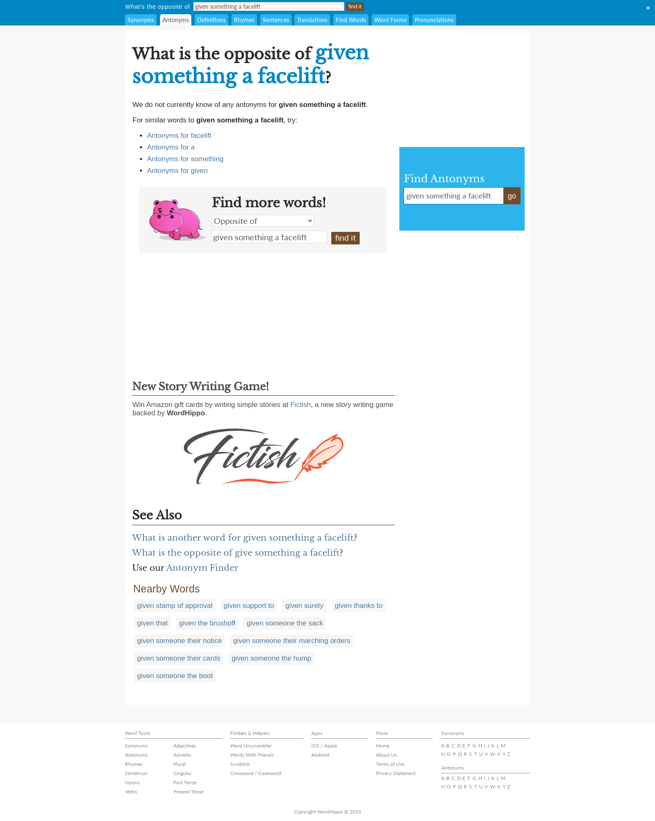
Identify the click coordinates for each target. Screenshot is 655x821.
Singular (182, 773)
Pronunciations (434, 19)
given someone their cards (178, 658)
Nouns (132, 782)
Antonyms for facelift (179, 136)
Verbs (131, 791)
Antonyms (175, 19)
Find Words (351, 19)
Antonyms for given (177, 171)
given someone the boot (175, 676)
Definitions (211, 19)
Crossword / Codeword (255, 773)
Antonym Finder (202, 568)
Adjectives (184, 745)
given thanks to (358, 606)
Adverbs (182, 755)
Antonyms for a (171, 147)
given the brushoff (207, 623)
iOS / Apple (324, 745)
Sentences (276, 19)
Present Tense (188, 791)
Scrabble (239, 764)
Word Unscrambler (251, 745)
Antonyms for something (185, 159)
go (512, 196)
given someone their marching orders (291, 641)
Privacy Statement (396, 773)
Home (382, 745)
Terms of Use (390, 764)
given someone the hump (271, 658)
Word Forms (390, 19)
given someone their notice (179, 641)
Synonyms (140, 19)
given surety (304, 606)
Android (320, 755)
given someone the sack (284, 623)
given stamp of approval (175, 606)
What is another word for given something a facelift (243, 538)
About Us (386, 755)
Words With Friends (252, 755)
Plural (179, 764)
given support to (248, 606)
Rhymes (244, 19)
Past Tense (184, 782)
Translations (312, 19)
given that (152, 623)
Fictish (300, 405)
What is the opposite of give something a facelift (236, 553)
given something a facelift (269, 237)
